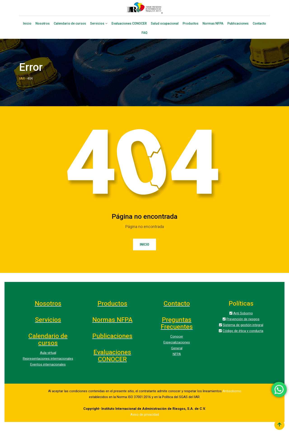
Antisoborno (232, 391)
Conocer (176, 336)
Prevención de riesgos (242, 319)
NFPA (177, 354)
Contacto (259, 23)
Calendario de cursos (70, 23)
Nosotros (42, 23)
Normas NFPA (213, 23)
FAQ (144, 33)
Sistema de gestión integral (243, 325)
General (176, 348)
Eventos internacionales (48, 364)
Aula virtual (48, 353)
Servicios (97, 23)
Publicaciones (238, 23)
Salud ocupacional (165, 23)
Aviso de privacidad (144, 415)
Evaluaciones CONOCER (129, 23)
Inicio (27, 23)
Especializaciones (176, 342)
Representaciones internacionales (48, 359)
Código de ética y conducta (243, 331)
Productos (190, 23)
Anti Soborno (243, 313)
